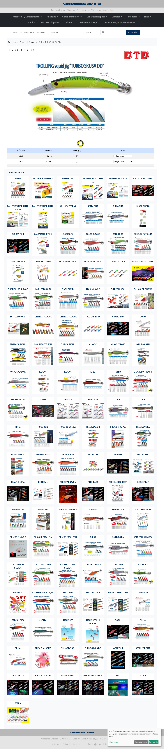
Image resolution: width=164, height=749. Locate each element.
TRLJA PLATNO (67, 648)
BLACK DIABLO (143, 206)
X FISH (143, 676)
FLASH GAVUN (68, 289)
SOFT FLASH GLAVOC (43, 565)
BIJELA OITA (118, 206)
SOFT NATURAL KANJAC (43, 593)
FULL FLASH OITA (93, 317)
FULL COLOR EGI (118, 289)
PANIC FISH (93, 399)
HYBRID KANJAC (143, 344)
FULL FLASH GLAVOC (43, 317)
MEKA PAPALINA (17, 399)
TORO (118, 620)
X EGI (118, 676)
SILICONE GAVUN (143, 510)
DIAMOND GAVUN (43, 262)
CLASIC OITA (67, 234)
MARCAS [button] (28, 32)
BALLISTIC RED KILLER (143, 179)
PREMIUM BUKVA (118, 427)
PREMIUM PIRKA (43, 454)
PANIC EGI (68, 399)
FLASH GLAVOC (93, 289)
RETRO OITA (43, 510)
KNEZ (92, 372)
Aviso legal (56, 744)
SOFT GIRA (143, 565)
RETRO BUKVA (18, 510)
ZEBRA (18, 703)
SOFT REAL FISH (93, 593)
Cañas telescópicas (96, 17)
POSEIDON (43, 427)
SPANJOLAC (142, 593)
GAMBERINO (118, 317)
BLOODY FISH (18, 234)
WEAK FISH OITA (143, 648)
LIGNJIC (117, 372)
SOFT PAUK (68, 593)
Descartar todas (141, 742)
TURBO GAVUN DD (93, 648)
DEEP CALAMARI (17, 262)
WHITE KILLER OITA (43, 676)
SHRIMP (93, 510)
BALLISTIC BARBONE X (43, 179)
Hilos (146, 17)
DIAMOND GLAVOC (68, 262)
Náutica (31, 22)
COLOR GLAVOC (93, 234)
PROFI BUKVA (68, 454)
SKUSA (93, 537)
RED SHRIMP (143, 482)
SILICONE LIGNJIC (18, 537)
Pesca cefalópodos (50, 22)
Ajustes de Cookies (104, 744)
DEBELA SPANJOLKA (143, 234)
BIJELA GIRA (93, 206)
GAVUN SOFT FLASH (43, 344)
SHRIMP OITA (118, 510)
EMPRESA (41, 32)
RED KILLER (93, 482)
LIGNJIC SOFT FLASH (143, 372)
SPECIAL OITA (18, 620)
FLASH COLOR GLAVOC (18, 289)
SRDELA (43, 620)
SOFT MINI (17, 593)
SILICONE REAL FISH (68, 537)
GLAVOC (93, 344)
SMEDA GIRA (118, 537)
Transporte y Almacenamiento (120, 22)
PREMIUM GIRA (143, 427)
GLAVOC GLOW (118, 344)
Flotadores (132, 17)
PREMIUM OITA (18, 454)
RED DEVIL (42, 482)
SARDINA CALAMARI (68, 510)
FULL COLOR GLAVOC (143, 289)
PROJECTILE (93, 454)
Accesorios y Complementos (26, 17)
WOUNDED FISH (68, 676)
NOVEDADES (16, 32)
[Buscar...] (92, 32)
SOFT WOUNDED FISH (118, 593)
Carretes (116, 17)
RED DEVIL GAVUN (68, 482)
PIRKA (18, 427)
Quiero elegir (114, 742)
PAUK (117, 399)
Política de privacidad (71, 744)
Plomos (70, 22)
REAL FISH (118, 454)
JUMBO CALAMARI (18, 372)
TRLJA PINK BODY (43, 648)
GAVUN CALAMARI (18, 344)
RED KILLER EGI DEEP (118, 482)
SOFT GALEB (117, 565)
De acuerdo (153, 742)
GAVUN (143, 317)
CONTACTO (53, 32)
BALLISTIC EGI (68, 179)
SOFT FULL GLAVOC (92, 565)
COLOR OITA (117, 234)
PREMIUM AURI (93, 427)
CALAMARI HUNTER (43, 234)
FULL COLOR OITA (18, 317)
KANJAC (43, 372)
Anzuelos (51, 17)
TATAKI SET (68, 620)
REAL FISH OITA (18, 482)
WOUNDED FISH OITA (93, 676)
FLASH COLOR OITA (42, 289)
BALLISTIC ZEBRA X (67, 206)
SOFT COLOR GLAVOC (142, 537)
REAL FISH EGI (143, 454)
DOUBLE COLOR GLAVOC (143, 262)
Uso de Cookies (88, 744)
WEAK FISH (118, 648)
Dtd (40, 42)
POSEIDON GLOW (68, 427)
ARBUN (18, 179)
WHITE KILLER (18, 676)
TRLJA (143, 620)
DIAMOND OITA (118, 262)
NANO (43, 399)
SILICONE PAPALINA (43, 537)
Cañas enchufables (71, 17)
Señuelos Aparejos (89, 22)
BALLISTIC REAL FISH (118, 179)
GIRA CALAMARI (68, 344)
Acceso (132, 32)
